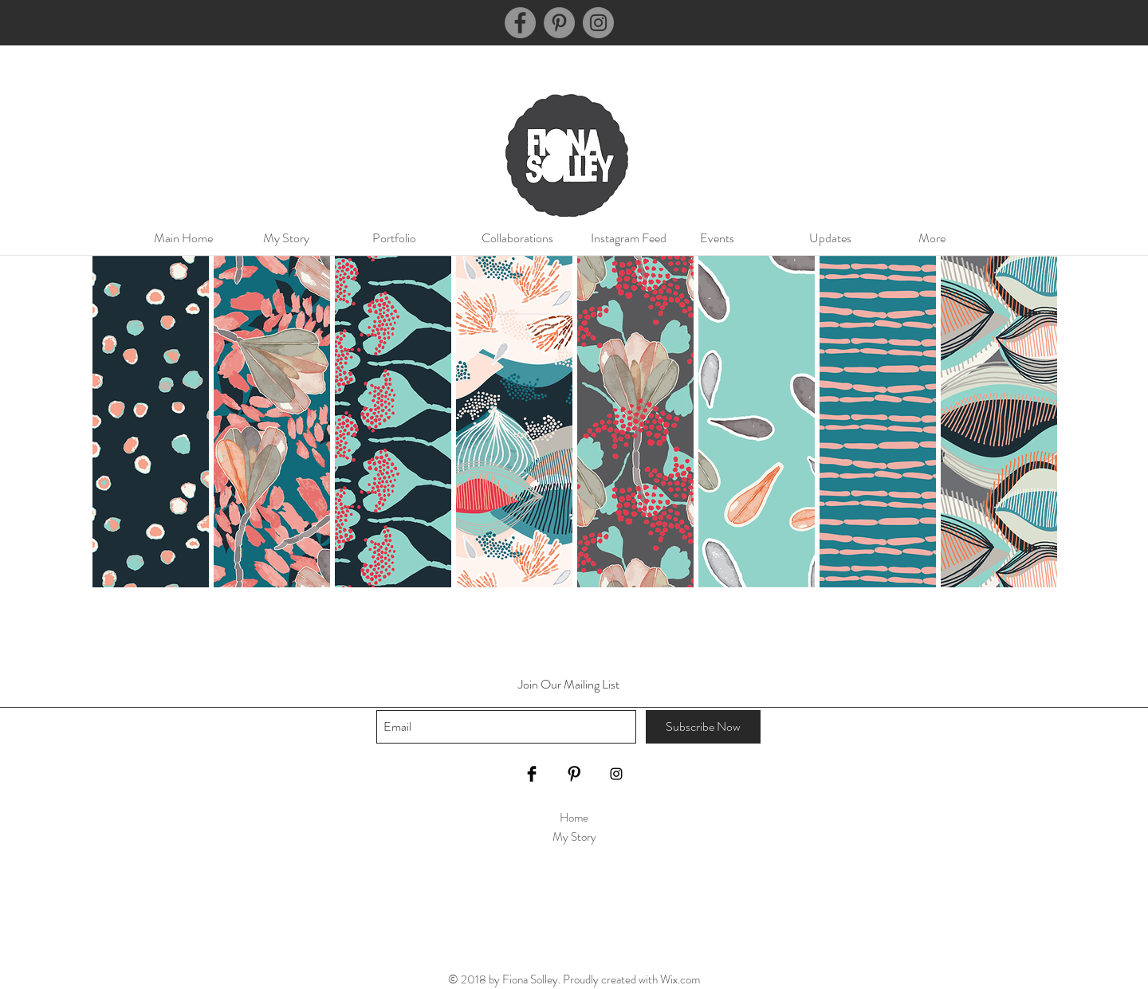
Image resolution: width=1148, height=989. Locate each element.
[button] (410, 238)
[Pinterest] (559, 22)
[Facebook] (520, 22)
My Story (574, 837)
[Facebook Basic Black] (532, 774)
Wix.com (680, 979)
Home (574, 817)
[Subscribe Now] (703, 727)
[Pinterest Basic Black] (574, 774)
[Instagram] (598, 22)
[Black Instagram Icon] (616, 774)
